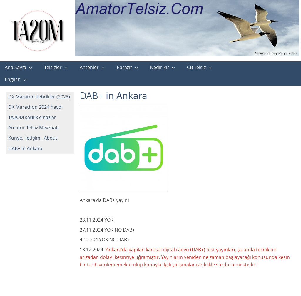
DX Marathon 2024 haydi (35, 107)
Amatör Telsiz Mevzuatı (33, 127)
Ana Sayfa (15, 67)
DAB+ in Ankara (25, 148)
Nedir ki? (159, 67)
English (13, 79)
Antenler (89, 67)
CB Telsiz (196, 67)
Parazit (124, 67)
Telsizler (53, 67)
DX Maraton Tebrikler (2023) (39, 96)
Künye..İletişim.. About (32, 138)
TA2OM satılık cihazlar (32, 117)
